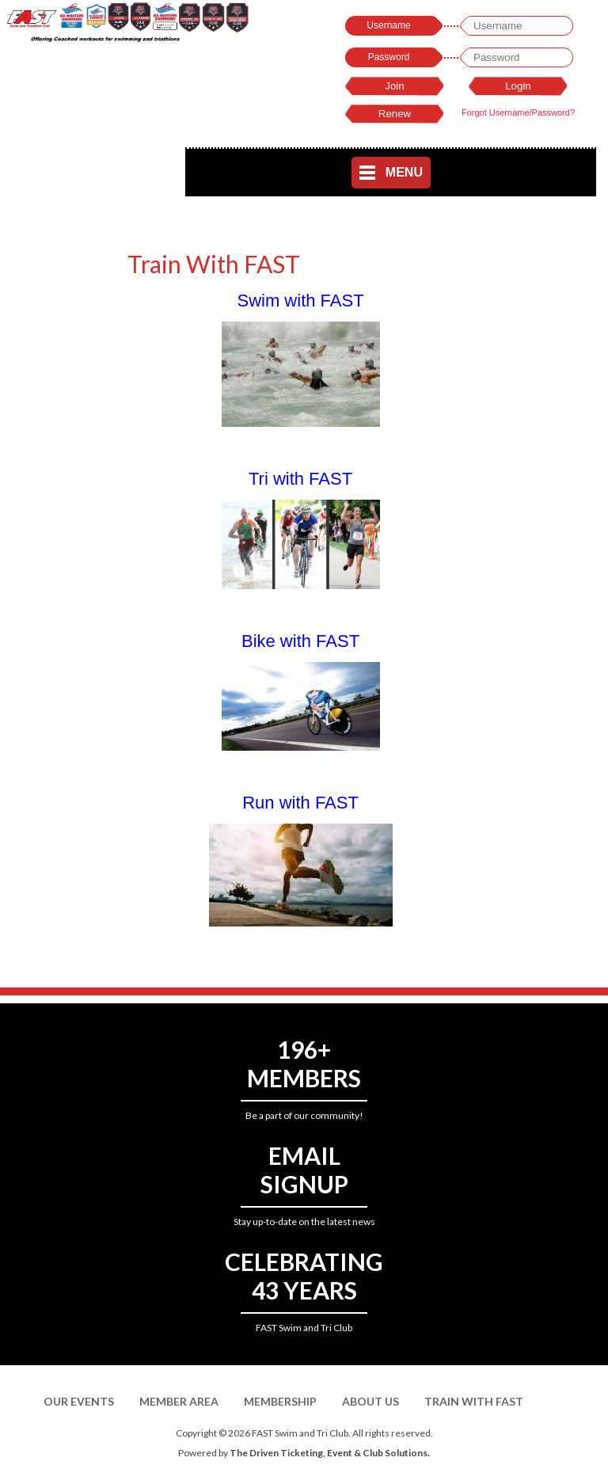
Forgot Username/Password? (518, 112)
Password (389, 57)
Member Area (178, 1401)
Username (388, 25)
